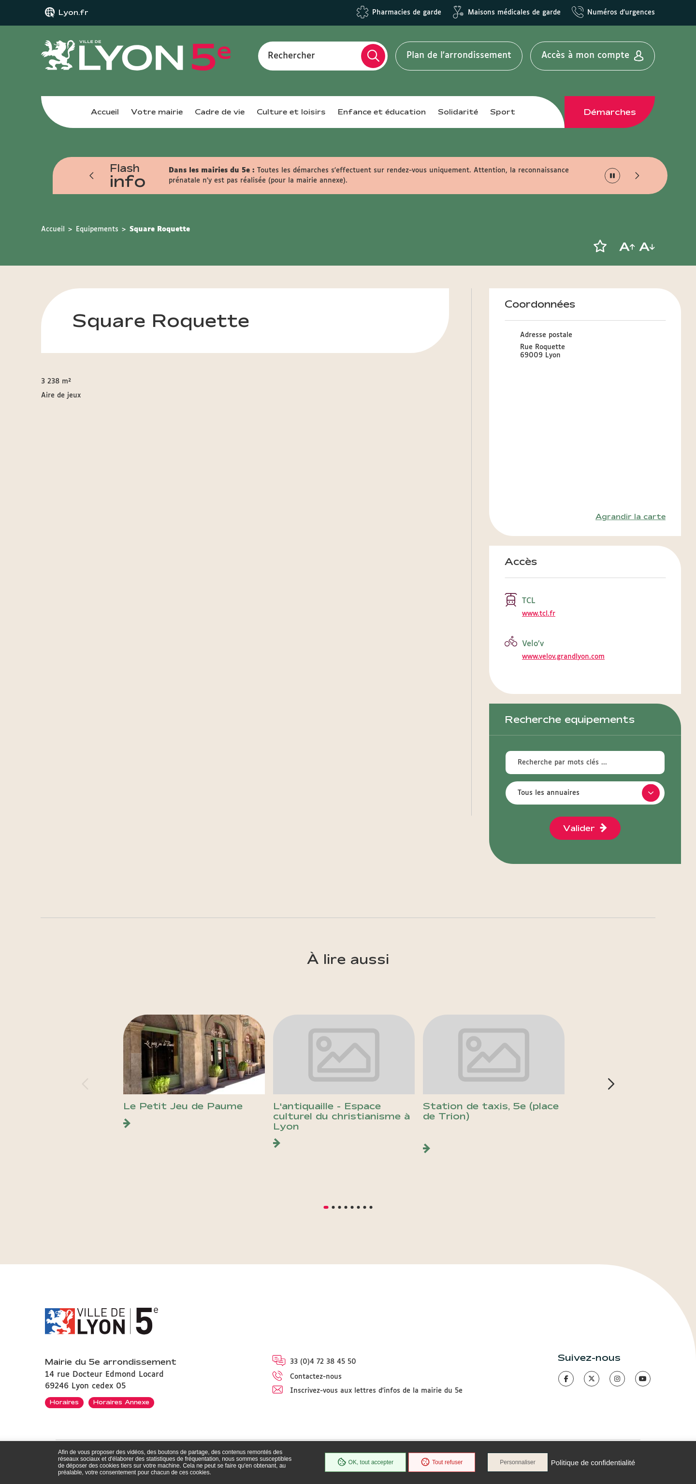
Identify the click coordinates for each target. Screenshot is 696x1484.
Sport (502, 112)
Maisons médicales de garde (514, 12)
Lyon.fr (73, 12)
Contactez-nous (316, 1376)
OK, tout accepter (365, 1462)
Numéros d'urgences (621, 12)
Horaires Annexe (121, 1402)
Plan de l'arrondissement (458, 55)
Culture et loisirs (291, 112)
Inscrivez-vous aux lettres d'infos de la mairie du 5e (376, 1390)
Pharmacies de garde (406, 12)
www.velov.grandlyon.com (563, 656)
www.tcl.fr (538, 613)
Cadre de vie (220, 112)
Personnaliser (517, 1462)
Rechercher (291, 55)
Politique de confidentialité (593, 1462)
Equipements (97, 229)
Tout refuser (442, 1462)
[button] (92, 176)
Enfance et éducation (382, 112)
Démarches (610, 112)
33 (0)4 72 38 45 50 (323, 1361)
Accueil (105, 112)
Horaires (64, 1402)
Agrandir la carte (630, 517)
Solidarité (458, 112)
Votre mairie (157, 112)
